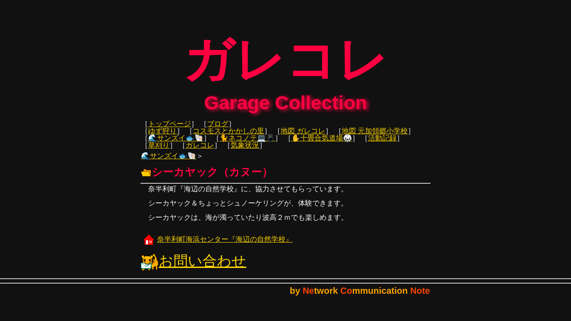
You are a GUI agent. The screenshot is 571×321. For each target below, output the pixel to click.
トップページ (169, 130)
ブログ (217, 130)
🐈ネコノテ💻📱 (247, 144)
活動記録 (382, 144)
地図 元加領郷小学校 (375, 137)
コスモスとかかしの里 (228, 137)
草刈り (159, 151)
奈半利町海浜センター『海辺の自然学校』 (217, 245)
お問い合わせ (193, 267)
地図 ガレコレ (303, 137)
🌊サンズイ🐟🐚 (175, 144)
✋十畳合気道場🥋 (321, 144)
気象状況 (245, 151)
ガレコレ (200, 151)
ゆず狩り (162, 137)
